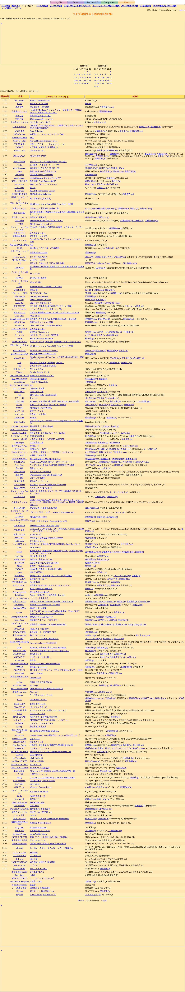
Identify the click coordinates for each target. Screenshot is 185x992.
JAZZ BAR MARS (19, 802)
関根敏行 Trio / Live (38, 517)
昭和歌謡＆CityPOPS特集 (41, 408)
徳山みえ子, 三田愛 (38, 608)
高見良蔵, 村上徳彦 (38, 726)
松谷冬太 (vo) (91, 818)
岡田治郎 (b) (110, 290)
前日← (81, 900)
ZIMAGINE (19, 417)
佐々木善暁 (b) (129, 462)
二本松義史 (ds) (115, 831)
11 (75, 78)
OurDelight (19, 174)
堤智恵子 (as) (90, 332)
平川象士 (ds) (128, 332)
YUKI (32, 497)
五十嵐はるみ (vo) (93, 552)
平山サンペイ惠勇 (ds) (134, 306)
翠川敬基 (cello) (130, 263)
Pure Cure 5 (34, 806)
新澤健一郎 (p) (104, 748)
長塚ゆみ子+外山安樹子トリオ (43, 171)
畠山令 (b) (101, 335)
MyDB (59, 2)
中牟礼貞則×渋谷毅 (38, 379)
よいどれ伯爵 (19, 508)
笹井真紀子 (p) (91, 544)
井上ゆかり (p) (100, 122)
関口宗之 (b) (118, 171)
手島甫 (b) (101, 150)
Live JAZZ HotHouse (19, 426)
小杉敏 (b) (114, 426)
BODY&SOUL (19, 350)
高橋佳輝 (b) (140, 806)
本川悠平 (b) (114, 442)
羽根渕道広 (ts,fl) (92, 426)
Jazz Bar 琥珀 (19, 806)
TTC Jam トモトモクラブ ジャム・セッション (49, 651)
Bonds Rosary (19, 382)
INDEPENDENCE (19, 459)
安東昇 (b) (112, 620)
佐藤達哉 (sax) (91, 217)
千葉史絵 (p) (90, 252)
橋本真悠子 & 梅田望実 (40, 888)
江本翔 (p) (105, 426)
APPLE (19, 338)
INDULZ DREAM (19, 837)
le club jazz (19, 660)
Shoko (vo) (89, 588)
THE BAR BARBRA (19, 751)
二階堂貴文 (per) (120, 452)
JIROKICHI (19, 748)
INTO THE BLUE (19, 194)
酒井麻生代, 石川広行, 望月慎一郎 (44, 168)
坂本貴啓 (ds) (128, 194)
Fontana (19, 408)
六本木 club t (19, 484)
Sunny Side (19, 184)
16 (87, 78)
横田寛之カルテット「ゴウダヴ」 (44, 620)
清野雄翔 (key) (105, 111)
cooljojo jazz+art (19, 257)
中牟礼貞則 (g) (91, 379)
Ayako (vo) (89, 595)
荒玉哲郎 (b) (127, 358)
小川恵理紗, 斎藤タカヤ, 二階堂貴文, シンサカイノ (52, 452)
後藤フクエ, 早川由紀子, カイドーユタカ (47, 433)
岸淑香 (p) (134, 777)
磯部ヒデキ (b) (103, 799)
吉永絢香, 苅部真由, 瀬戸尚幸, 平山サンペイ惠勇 (51, 306)
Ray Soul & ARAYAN (39, 791)
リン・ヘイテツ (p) (122, 576)
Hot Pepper (19, 541)
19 (77, 80)
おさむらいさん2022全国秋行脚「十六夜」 (48, 162)
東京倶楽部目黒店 (19, 840)
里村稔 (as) (114, 154)
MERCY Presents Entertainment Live (45, 663)
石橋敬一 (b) (114, 362)
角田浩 (33, 660)
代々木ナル (19, 576)
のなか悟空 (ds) (104, 468)
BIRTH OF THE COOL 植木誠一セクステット (49, 720)
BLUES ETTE (19, 213)
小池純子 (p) (103, 818)
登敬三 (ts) (121, 601)
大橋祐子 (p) (90, 392)
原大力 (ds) (119, 638)
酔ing (19, 566)
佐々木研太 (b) (138, 220)
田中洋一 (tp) (163, 156)
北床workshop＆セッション (41, 119)
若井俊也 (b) (108, 638)
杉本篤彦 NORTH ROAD (40, 823)
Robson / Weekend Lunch (40, 100)
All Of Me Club (19, 141)
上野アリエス (19, 579)
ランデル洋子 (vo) (93, 465)
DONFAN (19, 638)
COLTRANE (19, 462)
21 (82, 80)
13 (80, 78)
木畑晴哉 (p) (125, 220)
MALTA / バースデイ (39, 449)
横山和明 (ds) (112, 184)
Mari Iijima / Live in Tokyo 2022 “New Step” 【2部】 (52, 346)
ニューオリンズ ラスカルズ (42, 878)
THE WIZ (19, 119)
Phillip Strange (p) (92, 761)
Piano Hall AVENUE (19, 764)
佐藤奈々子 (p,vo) (92, 563)
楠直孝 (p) (118, 465)
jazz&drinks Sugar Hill (19, 319)
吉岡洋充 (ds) (103, 556)
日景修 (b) (139, 552)
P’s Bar (19, 165)
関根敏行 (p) (90, 245)
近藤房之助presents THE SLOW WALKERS (48, 624)
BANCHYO (35, 582)
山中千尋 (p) (90, 335)
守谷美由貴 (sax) (92, 459)
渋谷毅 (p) (103, 379)
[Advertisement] (83, 45)
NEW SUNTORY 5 (19, 878)
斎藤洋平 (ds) (100, 158)
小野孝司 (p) (110, 735)
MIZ (19, 366)
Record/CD (92, 2)
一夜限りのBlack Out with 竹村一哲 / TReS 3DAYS (51, 601)
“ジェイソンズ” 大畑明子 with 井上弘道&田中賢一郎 (52, 771)
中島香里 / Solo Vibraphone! (41, 174)
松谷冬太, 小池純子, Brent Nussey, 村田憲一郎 (49, 818)
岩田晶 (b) (111, 178)
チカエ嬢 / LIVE (37, 872)
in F (19, 263)
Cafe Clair (19, 299)
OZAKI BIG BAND (38, 156)
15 (85, 78)
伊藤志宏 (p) (90, 354)
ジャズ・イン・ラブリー (19, 624)
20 (80, 80)
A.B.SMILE (19, 131)
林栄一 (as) (111, 601)
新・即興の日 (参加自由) (40, 198)
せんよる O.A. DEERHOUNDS (43, 366)
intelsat (19, 682)
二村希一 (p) (102, 332)
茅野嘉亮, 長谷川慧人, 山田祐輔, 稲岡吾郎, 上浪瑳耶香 (53, 319)
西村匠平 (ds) (112, 150)
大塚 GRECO (19, 290)
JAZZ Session (36, 673)
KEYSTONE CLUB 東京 (19, 643)
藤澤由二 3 (34, 799)
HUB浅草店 (19, 481)
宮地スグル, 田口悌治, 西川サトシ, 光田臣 (48, 404)
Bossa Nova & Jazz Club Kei (19, 731)
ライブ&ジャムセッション (41, 695)
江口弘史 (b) (128, 758)
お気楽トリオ (35, 654)
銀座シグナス (19, 534)
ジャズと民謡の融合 (38, 257)
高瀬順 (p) (100, 617)
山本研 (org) (90, 787)
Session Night (35, 678)
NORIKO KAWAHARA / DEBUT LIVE (46, 220)
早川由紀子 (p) (106, 433)
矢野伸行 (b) (126, 667)
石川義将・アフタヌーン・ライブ (44, 165)
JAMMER (19, 723)
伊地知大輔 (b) (118, 459)
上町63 (19, 248)
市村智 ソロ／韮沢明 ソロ (41, 812)
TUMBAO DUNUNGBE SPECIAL (44, 731)
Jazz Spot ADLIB (19, 433)
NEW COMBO (19, 632)
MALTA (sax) (90, 449)
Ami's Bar (19, 303)
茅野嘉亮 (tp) (90, 319)
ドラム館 (19, 774)
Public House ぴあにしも (19, 521)
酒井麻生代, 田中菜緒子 (40, 809)
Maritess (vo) (90, 401)
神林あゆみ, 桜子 (37, 802)
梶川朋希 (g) (90, 651)
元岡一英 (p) (90, 647)
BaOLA (33, 815)
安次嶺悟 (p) (115, 358)
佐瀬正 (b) (136, 576)
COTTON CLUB (19, 309)
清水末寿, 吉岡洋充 (38, 556)
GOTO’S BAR (19, 868)
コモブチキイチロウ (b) (121, 748)
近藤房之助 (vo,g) (92, 624)
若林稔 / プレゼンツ (38, 579)
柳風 (32, 137)
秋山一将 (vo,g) (107, 624)
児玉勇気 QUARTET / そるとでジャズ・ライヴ (50, 585)
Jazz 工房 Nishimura (19, 688)
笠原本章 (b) (100, 184)
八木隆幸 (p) (90, 831)
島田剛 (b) (127, 745)
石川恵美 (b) (100, 268)
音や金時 (19, 468)
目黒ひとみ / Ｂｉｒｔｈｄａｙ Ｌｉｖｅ (47, 144)
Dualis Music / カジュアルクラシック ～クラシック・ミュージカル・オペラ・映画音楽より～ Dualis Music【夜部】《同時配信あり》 (57, 502)
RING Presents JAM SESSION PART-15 (46, 688)
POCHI (19, 404)
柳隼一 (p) (89, 184)
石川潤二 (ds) (126, 362)
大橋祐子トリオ (36, 392)
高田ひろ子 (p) (108, 257)
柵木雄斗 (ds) (131, 459)
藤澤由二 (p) (90, 799)
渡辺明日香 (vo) (92, 508)
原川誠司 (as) (112, 517)
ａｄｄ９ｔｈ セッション (41, 488)
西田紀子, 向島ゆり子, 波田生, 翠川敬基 (47, 263)
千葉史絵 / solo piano (38, 252)
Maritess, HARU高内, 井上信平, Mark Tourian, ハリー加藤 (54, 401)
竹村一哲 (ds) (144, 601)
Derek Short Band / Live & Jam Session (46, 325)
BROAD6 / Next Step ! (39, 293)
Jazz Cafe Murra (19, 388)
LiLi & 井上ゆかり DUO (40, 122)
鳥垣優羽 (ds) (127, 439)
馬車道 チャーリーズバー (19, 677)
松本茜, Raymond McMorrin (41, 338)
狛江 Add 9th (19, 488)
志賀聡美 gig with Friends (40, 194)
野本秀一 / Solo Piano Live (41, 566)
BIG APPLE (19, 629)
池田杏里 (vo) (91, 154)
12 (77, 78)
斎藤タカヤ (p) (105, 452)
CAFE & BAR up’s (19, 582)
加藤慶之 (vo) (116, 293)
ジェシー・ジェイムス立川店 (19, 228)
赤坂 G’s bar (19, 787)
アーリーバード (19, 592)
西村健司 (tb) (134, 698)
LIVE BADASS (36, 758)
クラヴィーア (19, 455)
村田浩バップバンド (38, 667)
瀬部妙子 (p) (105, 868)
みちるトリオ (35, 764)
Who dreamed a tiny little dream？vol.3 (46, 475)
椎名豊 (88, 103)
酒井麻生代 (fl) (91, 168)
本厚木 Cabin (19, 559)
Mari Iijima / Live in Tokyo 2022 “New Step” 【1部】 (52, 204)
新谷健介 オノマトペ (39, 481)
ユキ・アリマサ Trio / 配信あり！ (44, 638)
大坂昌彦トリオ (36, 442)
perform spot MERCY (19, 663)
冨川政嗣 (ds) (130, 761)
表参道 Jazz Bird (19, 692)
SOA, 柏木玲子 (36, 755)
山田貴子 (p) (101, 299)
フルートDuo (35, 856)
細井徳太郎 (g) (146, 208)
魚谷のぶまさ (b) (107, 654)
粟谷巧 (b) (116, 181)
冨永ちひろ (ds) (142, 462)
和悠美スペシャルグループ (41, 617)
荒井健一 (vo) (91, 293)
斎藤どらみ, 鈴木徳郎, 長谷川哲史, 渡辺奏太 (49, 837)
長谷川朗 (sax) (127, 544)
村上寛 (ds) (123, 350)
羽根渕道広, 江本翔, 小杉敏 (41, 426)
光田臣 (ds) (129, 404)
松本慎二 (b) (134, 436)
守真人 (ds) (137, 605)
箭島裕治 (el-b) (115, 332)
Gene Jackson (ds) (130, 446)
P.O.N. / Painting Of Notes (40, 299)
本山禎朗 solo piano (38, 827)
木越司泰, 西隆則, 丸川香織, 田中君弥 (46, 569)
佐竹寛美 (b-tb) (101, 156)
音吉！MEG (19, 392)
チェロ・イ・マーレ (38, 868)
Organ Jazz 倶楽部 (19, 439)
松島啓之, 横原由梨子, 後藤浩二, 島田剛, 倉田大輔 (51, 745)
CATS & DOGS (19, 856)
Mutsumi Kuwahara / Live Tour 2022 (45, 605)
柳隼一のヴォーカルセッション (43, 184)
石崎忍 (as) (90, 350)
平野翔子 (34, 852)
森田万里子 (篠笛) (93, 257)
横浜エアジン (19, 312)
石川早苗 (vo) (91, 165)
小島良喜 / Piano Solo (39, 382)
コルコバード (19, 233)
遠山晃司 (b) (115, 685)
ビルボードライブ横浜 (19, 273)
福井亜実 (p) (105, 459)
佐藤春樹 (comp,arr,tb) (94, 698)
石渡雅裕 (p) (90, 296)
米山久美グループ (37, 796)
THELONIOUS (19, 742)
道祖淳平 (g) (120, 654)
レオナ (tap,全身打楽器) (95, 208)
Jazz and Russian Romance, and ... (43, 141)
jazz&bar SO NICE (19, 761)
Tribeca (19, 372)
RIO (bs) (101, 601)
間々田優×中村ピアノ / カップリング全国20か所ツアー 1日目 (56, 670)
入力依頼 (42, 6)
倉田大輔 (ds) (138, 745)
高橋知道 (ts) (104, 462)
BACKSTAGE (19, 865)
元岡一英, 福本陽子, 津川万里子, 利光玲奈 (48, 647)
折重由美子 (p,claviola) (111, 552)
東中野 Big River (19, 260)
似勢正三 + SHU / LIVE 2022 (42, 375)
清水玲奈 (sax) (101, 595)
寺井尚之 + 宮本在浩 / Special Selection (46, 538)
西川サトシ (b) (117, 404)
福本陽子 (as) (102, 647)
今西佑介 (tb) (162, 154)
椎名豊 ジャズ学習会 (39, 103)
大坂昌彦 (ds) (91, 442)
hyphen (19, 612)
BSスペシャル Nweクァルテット (44, 350)
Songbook (109, 2)
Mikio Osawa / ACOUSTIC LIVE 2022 (46, 287)
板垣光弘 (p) (160, 698)
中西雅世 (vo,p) (91, 692)
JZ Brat (19, 287)
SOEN (19, 713)
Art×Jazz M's (19, 150)
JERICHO (19, 268)
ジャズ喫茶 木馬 (19, 710)
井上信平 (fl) (115, 401)
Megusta (19, 891)
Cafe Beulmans (19, 168)
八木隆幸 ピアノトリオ (40, 831)
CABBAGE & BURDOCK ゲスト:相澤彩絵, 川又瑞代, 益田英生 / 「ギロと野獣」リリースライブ (57, 530)
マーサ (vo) (120, 512)
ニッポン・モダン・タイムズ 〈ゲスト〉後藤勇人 (51, 848)
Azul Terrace (19, 178)
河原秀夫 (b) (112, 731)
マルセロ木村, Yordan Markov (42, 781)
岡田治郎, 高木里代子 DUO (41, 559)
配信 (145, 6)
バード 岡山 (19, 815)
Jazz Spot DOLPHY (19, 617)
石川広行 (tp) (104, 168)
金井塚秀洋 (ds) (136, 131)
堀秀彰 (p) (102, 620)
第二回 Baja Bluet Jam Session (42, 191)
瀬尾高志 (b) (123, 208)
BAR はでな (19, 771)
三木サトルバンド (37, 840)
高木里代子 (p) (103, 559)
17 (90, 78)
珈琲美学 (19, 107)
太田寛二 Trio (35, 881)
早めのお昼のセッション (40, 116)
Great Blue (19, 220)
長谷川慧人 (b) (103, 319)
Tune (75, 2)
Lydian (19, 171)
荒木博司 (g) (102, 398)
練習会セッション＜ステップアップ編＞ (47, 134)
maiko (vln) (90, 299)
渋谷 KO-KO (19, 818)
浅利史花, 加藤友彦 (38, 455)
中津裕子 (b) (102, 751)
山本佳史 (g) (113, 398)
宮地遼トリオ (35, 429)
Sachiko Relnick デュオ (39, 372)
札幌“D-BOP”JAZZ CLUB (19, 823)
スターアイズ (19, 497)
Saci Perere (19, 100)
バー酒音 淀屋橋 (19, 888)
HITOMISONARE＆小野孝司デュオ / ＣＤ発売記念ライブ (54, 735)
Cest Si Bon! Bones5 (38, 699)
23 (87, 80)
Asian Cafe (19, 673)
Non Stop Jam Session (39, 296)
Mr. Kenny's (19, 605)
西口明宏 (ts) (90, 181)
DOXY (19, 552)
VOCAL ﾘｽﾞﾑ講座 (37, 478)
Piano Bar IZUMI (19, 739)
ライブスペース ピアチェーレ (19, 512)
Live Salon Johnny (19, 843)
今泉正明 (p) (103, 442)
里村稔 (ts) (104, 657)
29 (85, 83)
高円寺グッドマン (19, 812)
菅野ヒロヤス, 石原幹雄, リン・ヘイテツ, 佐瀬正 (51, 576)
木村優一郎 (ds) (151, 220)
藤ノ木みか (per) (143, 635)
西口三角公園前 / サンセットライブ (45, 459)
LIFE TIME (19, 401)
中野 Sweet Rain (19, 635)
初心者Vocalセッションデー (42, 224)
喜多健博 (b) (155, 127)
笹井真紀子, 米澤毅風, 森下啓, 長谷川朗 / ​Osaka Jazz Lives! (55, 544)
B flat (19, 103)
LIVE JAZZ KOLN (19, 329)
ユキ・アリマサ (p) (93, 638)
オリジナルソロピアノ (39, 592)
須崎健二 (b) (102, 188)
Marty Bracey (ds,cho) (137, 624)
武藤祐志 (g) (121, 768)
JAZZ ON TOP (19, 654)
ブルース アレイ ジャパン (19, 204)
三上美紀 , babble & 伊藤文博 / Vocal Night (48, 484)
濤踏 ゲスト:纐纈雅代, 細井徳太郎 (44, 208)
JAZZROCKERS (37, 436)
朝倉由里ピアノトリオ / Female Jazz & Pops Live (50, 751)
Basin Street (19, 875)
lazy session (34, 784)
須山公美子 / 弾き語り (39, 629)
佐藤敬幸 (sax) (115, 228)
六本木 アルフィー (19, 452)
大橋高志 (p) (103, 685)
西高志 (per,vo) (105, 692)
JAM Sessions (35, 547)
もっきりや (19, 335)
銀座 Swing (19, 449)
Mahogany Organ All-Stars (40, 787)
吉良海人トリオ (36, 742)
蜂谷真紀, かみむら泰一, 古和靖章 (44, 248)
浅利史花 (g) (90, 455)
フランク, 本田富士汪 (39, 598)
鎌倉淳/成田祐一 (37, 572)
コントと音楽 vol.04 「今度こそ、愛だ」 (47, 309)
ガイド (16, 6)
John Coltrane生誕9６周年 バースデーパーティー (51, 462)
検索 (5, 6)
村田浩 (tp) (89, 667)
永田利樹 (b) (132, 601)
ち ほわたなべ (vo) (93, 894)
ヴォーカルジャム (37, 150)
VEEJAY (19, 848)
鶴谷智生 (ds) (91, 748)
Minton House (19, 472)
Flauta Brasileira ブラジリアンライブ (45, 178)
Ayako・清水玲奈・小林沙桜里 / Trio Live (47, 595)
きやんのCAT (35, 534)
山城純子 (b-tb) (147, 698)
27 (80, 83)
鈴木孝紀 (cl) (138, 358)
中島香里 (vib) (91, 174)
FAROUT (19, 147)
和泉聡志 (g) (110, 617)
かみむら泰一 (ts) (111, 248)
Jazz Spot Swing (19, 745)
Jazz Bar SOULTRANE (19, 245)
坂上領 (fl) (89, 290)
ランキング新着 (56, 6)
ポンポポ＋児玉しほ (38, 707)
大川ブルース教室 (37, 260)
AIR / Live (34, 692)
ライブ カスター (19, 240)
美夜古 (33, 885)
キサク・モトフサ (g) (119, 492)
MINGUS (19, 667)
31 (98, 86)
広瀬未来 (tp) (103, 605)
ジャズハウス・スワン (19, 791)
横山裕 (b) (124, 131)
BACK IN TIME (19, 651)
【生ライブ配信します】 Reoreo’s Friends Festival (51, 512)
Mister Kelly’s (19, 358)
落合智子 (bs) (150, 154)
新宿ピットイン (19, 208)
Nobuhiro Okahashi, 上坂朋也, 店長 (44, 525)
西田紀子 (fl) (90, 263)
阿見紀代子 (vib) (113, 303)
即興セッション (36, 468)
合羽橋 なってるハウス (19, 198)
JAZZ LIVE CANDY (19, 768)
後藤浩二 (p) (116, 745)
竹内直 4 (34, 446)
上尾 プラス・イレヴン (19, 252)
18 (75, 80)
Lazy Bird (19, 784)
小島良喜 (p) (90, 382)
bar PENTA (19, 325)
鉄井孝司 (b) (102, 392)
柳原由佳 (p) (116, 462)
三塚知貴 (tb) (110, 698)
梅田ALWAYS (19, 156)
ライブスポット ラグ (19, 436)
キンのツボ (19, 563)
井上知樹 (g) (90, 398)
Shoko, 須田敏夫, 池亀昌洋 (41, 588)
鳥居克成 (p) (119, 612)
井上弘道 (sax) (106, 771)
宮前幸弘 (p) (116, 717)
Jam (31, 245)
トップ (11, 8)
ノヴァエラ (34, 865)
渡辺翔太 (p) (115, 605)
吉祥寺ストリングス (19, 122)
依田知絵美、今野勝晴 (39, 107)
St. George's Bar (19, 834)
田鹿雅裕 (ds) (91, 322)
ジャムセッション (37, 233)
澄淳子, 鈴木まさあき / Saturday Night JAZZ (48, 521)
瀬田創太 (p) (103, 217)
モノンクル (34, 273)
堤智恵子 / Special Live (39, 332)
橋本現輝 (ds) (112, 335)
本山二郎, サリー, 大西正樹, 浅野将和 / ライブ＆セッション (55, 342)
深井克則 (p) (105, 891)
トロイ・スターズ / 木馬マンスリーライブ (48, 710)
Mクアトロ (19, 411)
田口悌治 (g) (104, 404)
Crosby (19, 726)
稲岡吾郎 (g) (128, 319)
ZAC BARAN (19, 525)
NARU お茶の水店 (19, 181)
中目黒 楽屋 (19, 144)
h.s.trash (19, 695)
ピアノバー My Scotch (19, 598)
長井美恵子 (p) (116, 657)
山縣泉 (33, 875)
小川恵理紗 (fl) (91, 452)
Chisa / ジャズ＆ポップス (40, 303)
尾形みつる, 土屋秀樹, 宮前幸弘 (43, 717)
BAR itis (19, 755)
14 (82, 78)
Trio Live (33, 398)
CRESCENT (19, 657)
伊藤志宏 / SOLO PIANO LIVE (43, 354)
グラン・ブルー (19, 852)
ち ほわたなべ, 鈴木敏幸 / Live (43, 894)
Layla (19, 796)
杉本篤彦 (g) (90, 823)
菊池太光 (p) (100, 350)
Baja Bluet (19, 191)
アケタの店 (19, 799)
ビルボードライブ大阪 (19, 282)
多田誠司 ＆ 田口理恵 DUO (43, 632)
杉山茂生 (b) (120, 257)
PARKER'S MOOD (19, 862)
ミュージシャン (105, 6)
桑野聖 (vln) (101, 312)
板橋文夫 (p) (111, 208)
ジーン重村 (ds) (150, 449)
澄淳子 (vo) (90, 521)
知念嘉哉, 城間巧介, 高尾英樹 (42, 862)
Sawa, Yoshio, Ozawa (38, 834)
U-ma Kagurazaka (19, 137)
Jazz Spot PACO (19, 608)
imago (19, 547)
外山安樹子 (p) (106, 171)
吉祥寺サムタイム (19, 217)
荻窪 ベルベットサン (19, 429)
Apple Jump (19, 620)
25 (75, 83)
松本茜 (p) (89, 338)
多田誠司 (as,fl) (91, 632)
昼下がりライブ (36, 411)
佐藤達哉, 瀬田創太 (38, 217)
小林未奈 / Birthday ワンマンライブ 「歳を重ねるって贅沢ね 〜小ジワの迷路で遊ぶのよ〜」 (56, 111)
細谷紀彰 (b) (111, 417)
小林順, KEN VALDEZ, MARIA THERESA (48, 843)
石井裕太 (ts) (101, 787)
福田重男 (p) (114, 449)
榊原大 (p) (99, 290)
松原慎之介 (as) (103, 585)
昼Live (32, 188)
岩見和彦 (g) (90, 436)
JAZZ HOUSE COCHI (19, 809)
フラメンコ (34, 739)
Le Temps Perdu (19, 758)
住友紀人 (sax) (138, 748)
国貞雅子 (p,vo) (91, 582)
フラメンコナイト (37, 369)
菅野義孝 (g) (100, 303)
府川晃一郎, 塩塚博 (38, 278)
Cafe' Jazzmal (19, 296)
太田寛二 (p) (90, 881)
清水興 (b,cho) (121, 624)
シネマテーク (19, 720)
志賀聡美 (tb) (90, 194)
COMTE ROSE (19, 236)
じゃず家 (19, 224)
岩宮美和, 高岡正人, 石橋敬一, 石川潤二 (47, 362)
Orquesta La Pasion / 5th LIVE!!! (43, 643)
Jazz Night (34, 685)
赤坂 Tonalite (19, 422)
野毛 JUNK (19, 831)
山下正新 (34, 859)
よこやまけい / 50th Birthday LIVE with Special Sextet (52, 777)
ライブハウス (77, 6)
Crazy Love (19, 465)
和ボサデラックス (37, 635)
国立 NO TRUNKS (19, 379)
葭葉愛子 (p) (90, 417)
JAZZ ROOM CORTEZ (19, 375)
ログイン (182, 10)
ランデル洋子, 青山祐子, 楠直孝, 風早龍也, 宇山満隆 (52, 465)
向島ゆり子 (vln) (104, 263)
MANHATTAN (19, 717)
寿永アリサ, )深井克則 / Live (42, 891)
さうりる (19, 116)
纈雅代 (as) (134, 208)
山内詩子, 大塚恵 (37, 388)
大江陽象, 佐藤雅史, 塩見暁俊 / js (44, 147)
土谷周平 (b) (112, 579)
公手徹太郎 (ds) (115, 673)
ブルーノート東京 (19, 293)
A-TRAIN (19, 517)
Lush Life (19, 556)
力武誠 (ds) (115, 582)
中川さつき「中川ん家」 (40, 657)
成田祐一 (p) (101, 572)
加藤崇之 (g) (90, 635)
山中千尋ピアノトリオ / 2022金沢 (44, 335)
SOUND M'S (19, 670)
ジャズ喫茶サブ (19, 544)
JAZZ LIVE (34, 316)
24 (90, 80)
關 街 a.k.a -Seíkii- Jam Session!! (43, 395)
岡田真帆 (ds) (125, 787)
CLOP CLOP (19, 704)
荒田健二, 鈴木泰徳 (38, 414)
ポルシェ (19, 859)
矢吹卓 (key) (126, 449)
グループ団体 (129, 6)
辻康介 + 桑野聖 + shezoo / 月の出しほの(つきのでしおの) (54, 312)
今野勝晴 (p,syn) (107, 107)
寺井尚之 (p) (90, 538)
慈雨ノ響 (34, 290)
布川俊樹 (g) (102, 449)
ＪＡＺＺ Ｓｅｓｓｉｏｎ (41, 723)
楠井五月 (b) (112, 350)
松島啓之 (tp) (90, 745)
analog (19, 777)
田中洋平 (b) (102, 673)
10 (90, 74)
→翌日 (104, 900)
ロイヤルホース (19, 127)
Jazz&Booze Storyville (19, 881)
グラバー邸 (19, 188)
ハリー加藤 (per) (143, 401)
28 (82, 83)
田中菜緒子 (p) (105, 809)
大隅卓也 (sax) (101, 131)
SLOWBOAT (19, 707)
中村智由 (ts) (100, 497)
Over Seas (19, 538)
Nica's (19, 647)
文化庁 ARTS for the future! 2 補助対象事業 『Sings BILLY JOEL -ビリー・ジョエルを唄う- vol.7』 (54, 612)
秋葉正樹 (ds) (130, 171)
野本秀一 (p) (90, 566)
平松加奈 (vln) (128, 552)
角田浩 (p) (89, 660)
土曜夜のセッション (38, 774)
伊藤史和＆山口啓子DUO (41, 682)
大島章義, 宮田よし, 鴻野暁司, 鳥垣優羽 (47, 439)
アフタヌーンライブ (38, 236)
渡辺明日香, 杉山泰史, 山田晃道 (43, 508)
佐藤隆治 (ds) (124, 579)
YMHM (33, 417)
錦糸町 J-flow (19, 134)
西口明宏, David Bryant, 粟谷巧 (43, 181)
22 (85, 80)
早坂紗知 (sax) (91, 601)
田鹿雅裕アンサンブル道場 (41, 322)
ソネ (19, 362)
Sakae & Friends (36, 131)
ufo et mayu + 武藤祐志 (39, 768)
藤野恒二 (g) (144, 127)
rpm (19, 395)
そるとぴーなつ (19, 585)
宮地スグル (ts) (91, 404)
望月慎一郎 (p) (117, 168)
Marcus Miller (35, 282)
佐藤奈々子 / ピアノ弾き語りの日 (44, 563)
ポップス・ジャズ (37, 713)
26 (77, 83)
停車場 (19, 332)
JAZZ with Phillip (37, 761)
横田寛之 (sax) (91, 620)
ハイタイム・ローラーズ (40, 472)
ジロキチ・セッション (39, 748)
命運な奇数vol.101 (38, 704)
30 (87, 83)
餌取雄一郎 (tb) (91, 547)
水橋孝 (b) (113, 385)
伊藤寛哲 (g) (112, 497)
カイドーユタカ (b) (121, 433)
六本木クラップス (19, 111)
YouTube (164, 6)
